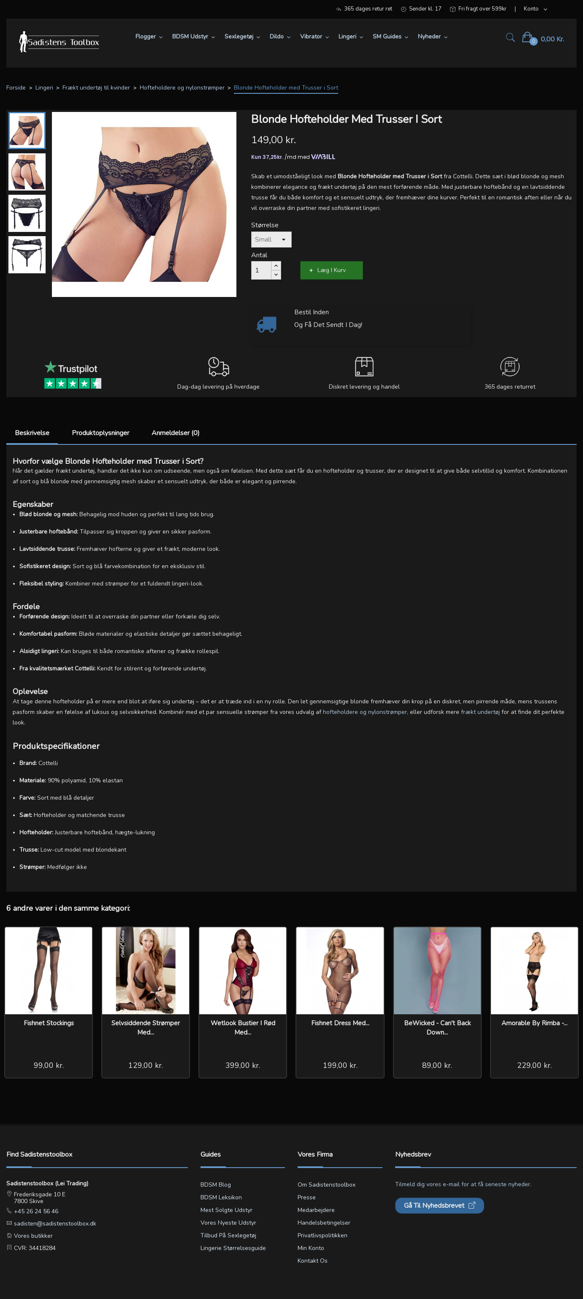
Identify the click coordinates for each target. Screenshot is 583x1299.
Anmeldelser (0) (176, 433)
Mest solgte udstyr (226, 1210)
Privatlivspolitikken (322, 1235)
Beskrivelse (32, 433)
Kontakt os (313, 1261)
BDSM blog (216, 1185)
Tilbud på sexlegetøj (228, 1235)
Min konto (311, 1248)
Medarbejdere (316, 1210)
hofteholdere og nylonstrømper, (365, 712)
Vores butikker (32, 1236)
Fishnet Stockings (49, 1023)
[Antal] (261, 270)
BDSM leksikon (221, 1197)
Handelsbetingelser (324, 1223)
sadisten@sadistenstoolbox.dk (54, 1224)
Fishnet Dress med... (340, 1023)
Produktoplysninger (100, 433)
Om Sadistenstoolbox (326, 1185)
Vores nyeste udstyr (228, 1223)
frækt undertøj (481, 712)
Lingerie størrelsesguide (233, 1248)
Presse (307, 1197)
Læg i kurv (331, 270)
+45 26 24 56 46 (35, 1211)
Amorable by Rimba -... (534, 1023)
